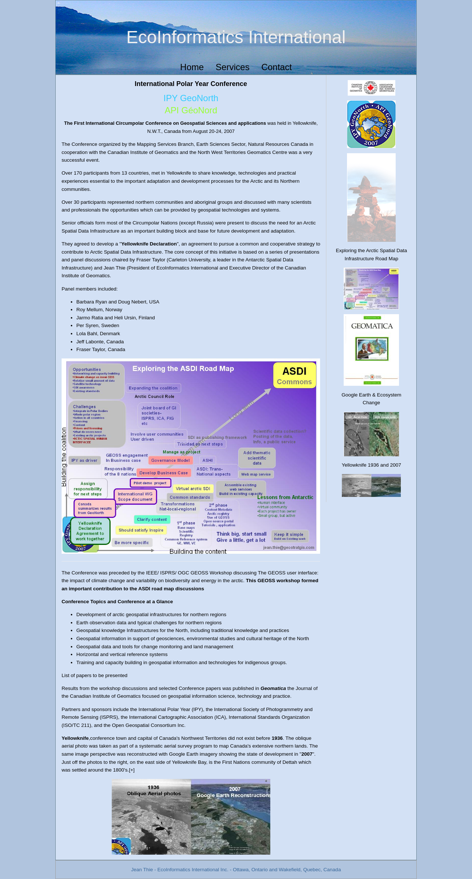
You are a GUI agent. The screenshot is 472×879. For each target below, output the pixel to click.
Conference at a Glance (145, 601)
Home (192, 67)
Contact (276, 67)
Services (233, 67)
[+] (132, 770)
